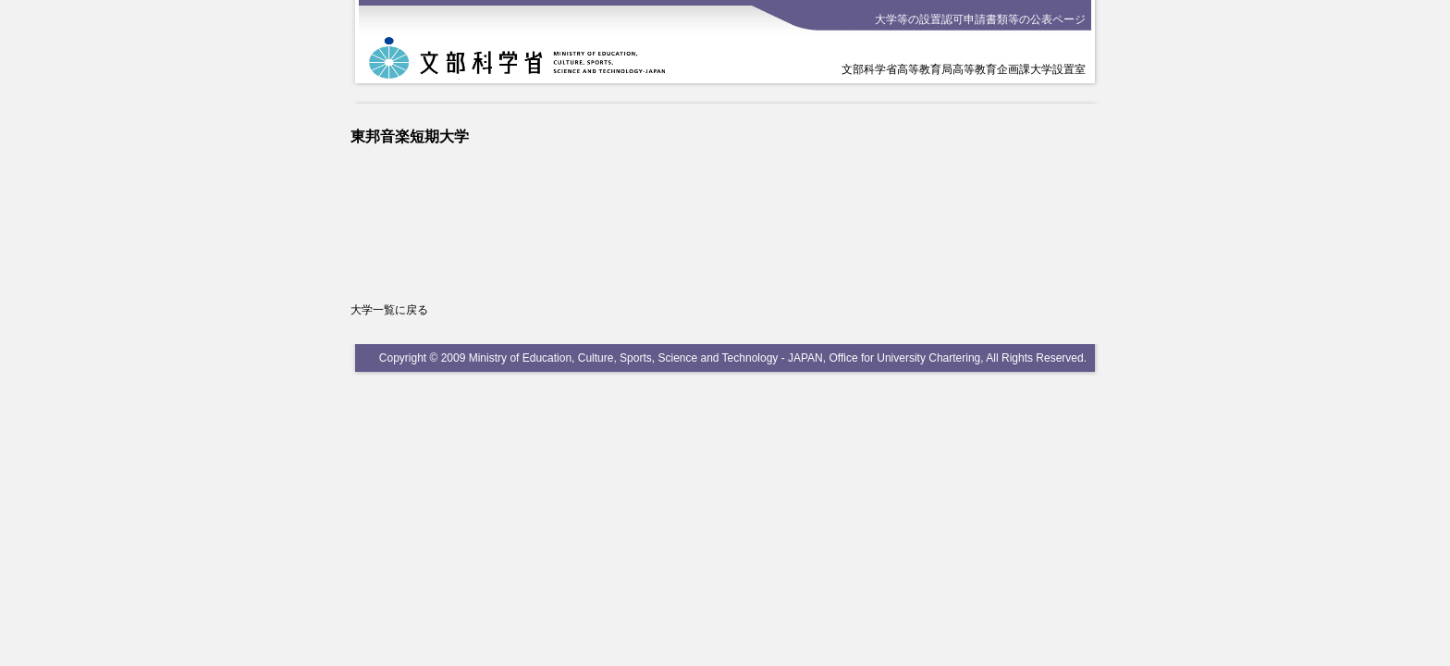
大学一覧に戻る (389, 309)
